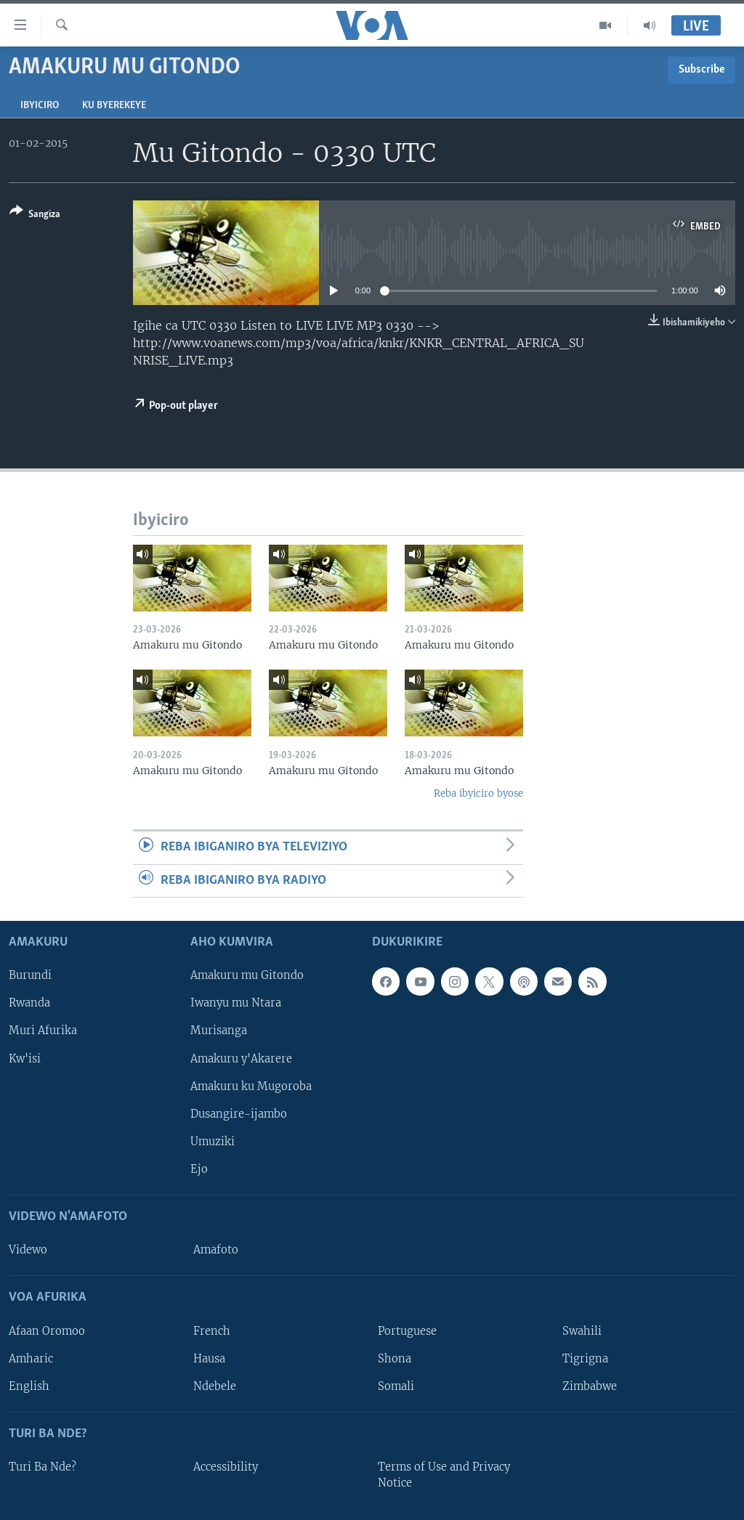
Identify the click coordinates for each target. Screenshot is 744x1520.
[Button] (34, 215)
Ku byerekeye (114, 105)
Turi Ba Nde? (42, 1467)
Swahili (582, 1331)
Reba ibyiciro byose (478, 793)
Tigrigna (585, 1358)
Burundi (30, 976)
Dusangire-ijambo (238, 1114)
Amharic (31, 1358)
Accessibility (225, 1467)
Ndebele (214, 1386)
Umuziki (212, 1141)
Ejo (199, 1169)
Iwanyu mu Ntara (235, 1003)
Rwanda (29, 1003)
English (29, 1386)
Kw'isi (25, 1058)
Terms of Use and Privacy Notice (444, 1474)
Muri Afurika (43, 1031)
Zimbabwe (589, 1386)
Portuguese (407, 1331)
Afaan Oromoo (47, 1331)
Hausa (209, 1358)
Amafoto (215, 1249)
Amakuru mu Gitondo (247, 976)
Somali (396, 1386)
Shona (394, 1358)
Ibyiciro (39, 105)
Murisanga (218, 1031)
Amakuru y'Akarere (241, 1058)
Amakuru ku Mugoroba (251, 1086)
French (211, 1331)
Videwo (28, 1249)
